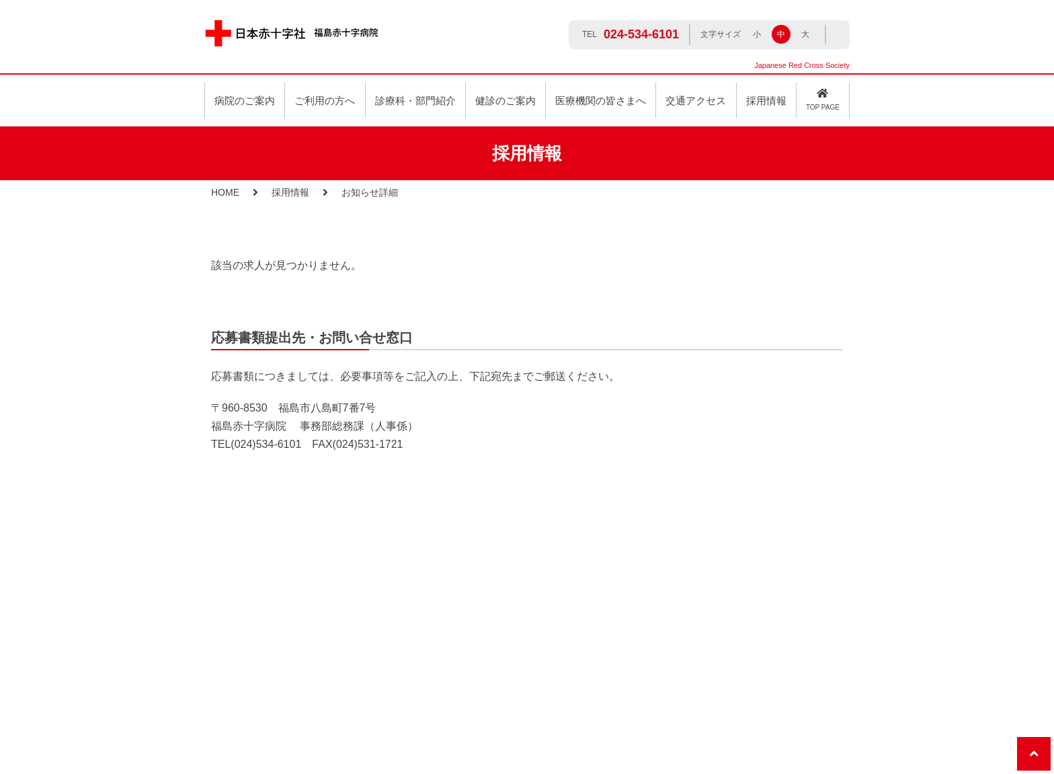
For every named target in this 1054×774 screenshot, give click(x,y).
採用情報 (290, 192)
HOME (225, 192)
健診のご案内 (505, 100)
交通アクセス (695, 100)
